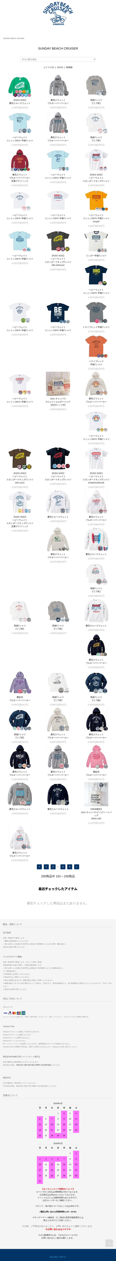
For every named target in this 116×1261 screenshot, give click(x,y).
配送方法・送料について (58, 1155)
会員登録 (58, 1196)
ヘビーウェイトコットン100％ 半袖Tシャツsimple (96, 218)
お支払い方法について (58, 1149)
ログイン (58, 1202)
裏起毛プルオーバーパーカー (58, 578)
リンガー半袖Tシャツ (96, 255)
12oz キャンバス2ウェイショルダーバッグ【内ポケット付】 (20, 377)
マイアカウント (58, 1190)
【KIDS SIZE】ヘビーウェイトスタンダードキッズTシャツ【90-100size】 (58, 260)
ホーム (58, 1143)
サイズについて (58, 1214)
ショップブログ (58, 1185)
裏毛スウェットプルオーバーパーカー (58, 101)
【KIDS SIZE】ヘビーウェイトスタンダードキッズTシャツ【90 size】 (19, 419)
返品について (58, 1167)
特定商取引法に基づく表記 (58, 1161)
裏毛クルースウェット (58, 458)
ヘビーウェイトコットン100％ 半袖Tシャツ (19, 139)
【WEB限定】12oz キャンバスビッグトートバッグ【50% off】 (20, 730)
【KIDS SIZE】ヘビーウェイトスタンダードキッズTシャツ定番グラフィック (19, 463)
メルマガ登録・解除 (58, 1208)
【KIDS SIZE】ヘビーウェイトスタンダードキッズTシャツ (96, 178)
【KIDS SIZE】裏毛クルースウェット (19, 101)
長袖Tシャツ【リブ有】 (96, 101)
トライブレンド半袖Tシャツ (19, 336)
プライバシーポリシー (58, 1173)
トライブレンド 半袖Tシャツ (58, 338)
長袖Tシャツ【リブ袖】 (20, 615)
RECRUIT (58, 1220)
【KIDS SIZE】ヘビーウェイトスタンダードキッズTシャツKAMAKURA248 (96, 419)
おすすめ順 (49, 67)
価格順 (60, 67)
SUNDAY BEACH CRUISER (13, 38)
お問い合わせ (58, 1179)
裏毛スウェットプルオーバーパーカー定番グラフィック (19, 178)
